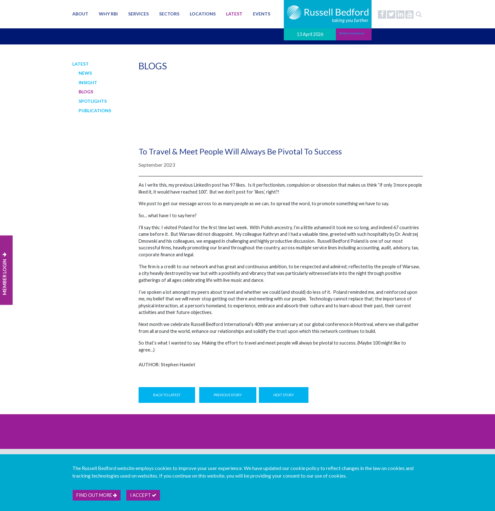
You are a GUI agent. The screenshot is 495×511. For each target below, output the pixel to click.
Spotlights (93, 101)
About (80, 13)
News (85, 73)
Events (261, 13)
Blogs (86, 91)
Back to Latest (167, 395)
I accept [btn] (143, 495)
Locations (203, 13)
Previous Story (228, 395)
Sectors (169, 13)
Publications (95, 110)
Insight (88, 82)
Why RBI (108, 13)
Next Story (283, 395)
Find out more (96, 495)
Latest (234, 13)
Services (138, 13)
